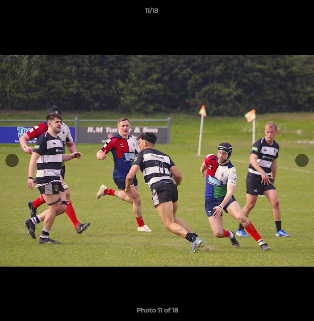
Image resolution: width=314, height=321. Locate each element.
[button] (281, 13)
